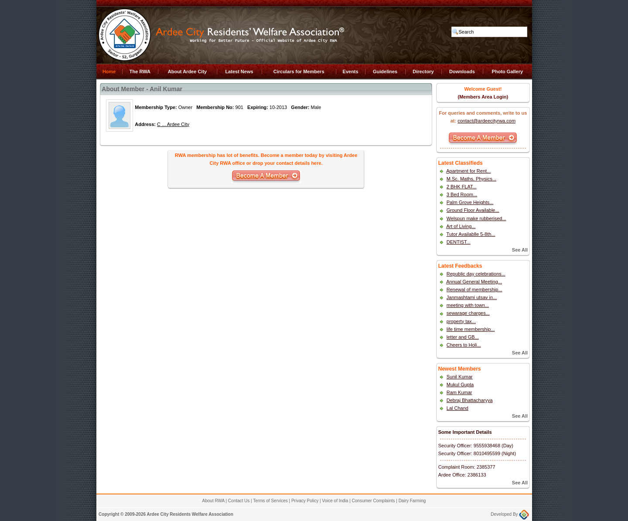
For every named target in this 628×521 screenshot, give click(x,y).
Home (109, 71)
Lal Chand (457, 408)
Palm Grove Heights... (470, 202)
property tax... (461, 321)
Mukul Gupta (460, 384)
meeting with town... (468, 305)
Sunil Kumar (460, 376)
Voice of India (335, 500)
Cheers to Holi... (464, 344)
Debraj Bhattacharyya (470, 400)
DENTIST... (459, 242)
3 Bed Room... (462, 194)
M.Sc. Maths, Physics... (471, 178)
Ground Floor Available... (473, 210)
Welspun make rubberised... (476, 218)
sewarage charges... (468, 313)
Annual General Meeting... (474, 281)
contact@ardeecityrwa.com (486, 120)
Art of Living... (460, 226)
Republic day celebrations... (476, 273)
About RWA (213, 500)
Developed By (510, 514)
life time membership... (471, 329)
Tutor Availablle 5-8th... (471, 234)
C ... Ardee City (173, 124)
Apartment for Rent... (468, 171)
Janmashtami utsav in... (472, 297)
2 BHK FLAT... (462, 186)
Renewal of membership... (474, 289)
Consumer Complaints (373, 500)
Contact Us (238, 500)
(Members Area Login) (483, 96)
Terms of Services (270, 500)
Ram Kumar (459, 392)
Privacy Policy (304, 500)
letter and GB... (463, 337)
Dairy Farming (412, 500)
